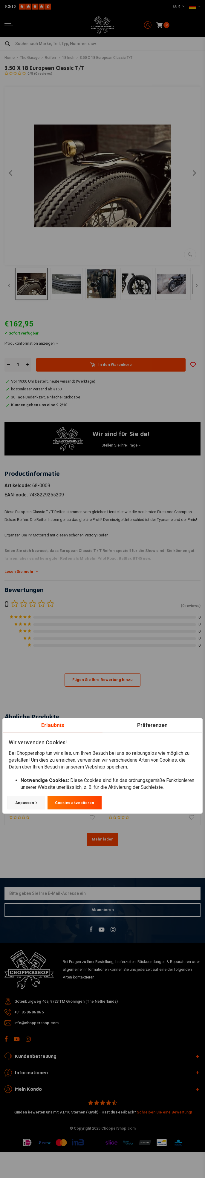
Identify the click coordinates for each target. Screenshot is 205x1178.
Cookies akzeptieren (74, 802)
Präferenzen (152, 725)
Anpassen (26, 802)
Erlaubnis (52, 725)
